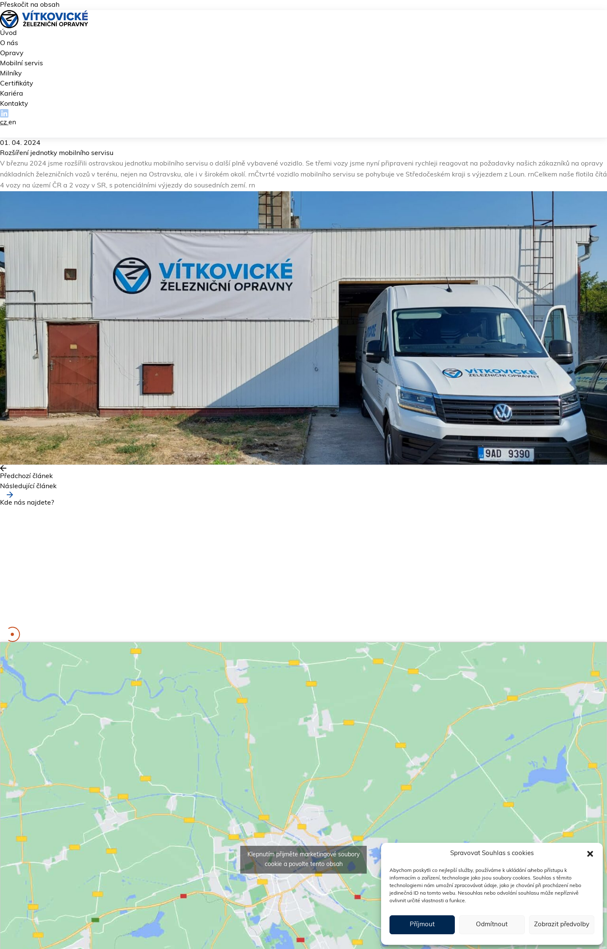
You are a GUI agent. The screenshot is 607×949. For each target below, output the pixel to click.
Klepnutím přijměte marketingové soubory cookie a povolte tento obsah (303, 860)
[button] (590, 854)
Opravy (12, 53)
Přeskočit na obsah (29, 5)
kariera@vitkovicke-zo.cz (66, 621)
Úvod (8, 33)
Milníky (11, 73)
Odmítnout (492, 925)
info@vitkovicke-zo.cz (89, 601)
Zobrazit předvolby (561, 925)
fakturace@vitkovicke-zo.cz (100, 611)
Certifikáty (16, 83)
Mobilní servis (21, 63)
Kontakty (14, 104)
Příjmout (422, 925)
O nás (9, 43)
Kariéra (11, 94)
